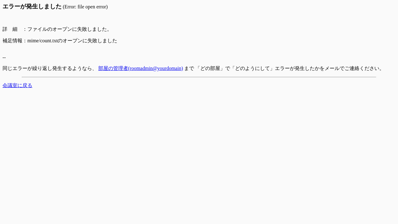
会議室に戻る (17, 85)
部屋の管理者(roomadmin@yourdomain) (140, 68)
